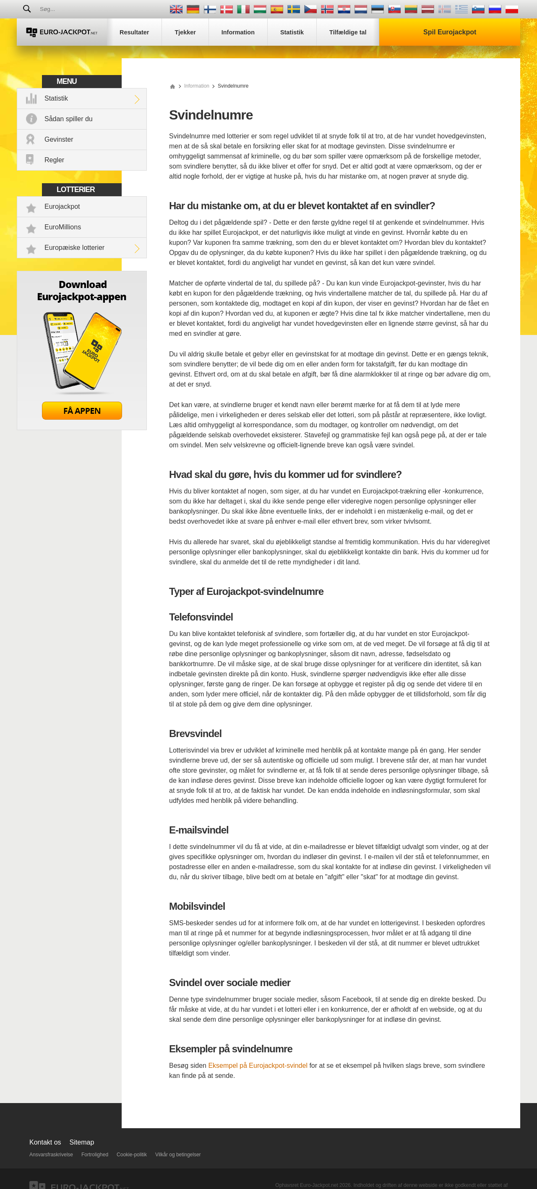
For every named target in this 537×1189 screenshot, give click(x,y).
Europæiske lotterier (74, 247)
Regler (54, 160)
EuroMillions (62, 227)
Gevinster (58, 139)
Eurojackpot (62, 206)
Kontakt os (45, 1142)
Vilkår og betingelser (178, 1155)
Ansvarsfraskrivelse (51, 1155)
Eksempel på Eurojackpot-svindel (258, 1065)
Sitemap (82, 1142)
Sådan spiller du (68, 118)
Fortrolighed (94, 1155)
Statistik (56, 98)
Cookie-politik (132, 1155)
